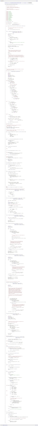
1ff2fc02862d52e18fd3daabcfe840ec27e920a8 (15, 2)
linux (9, 2)
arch (23, 2)
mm (27, 2)
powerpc (25, 2)
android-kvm (6, 2)
